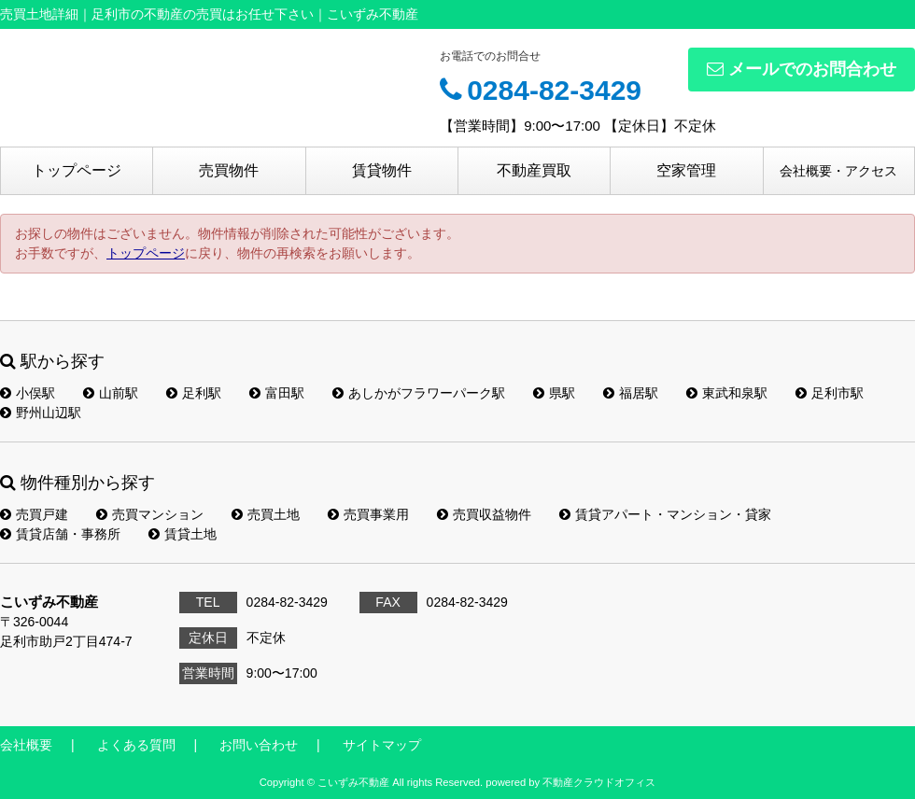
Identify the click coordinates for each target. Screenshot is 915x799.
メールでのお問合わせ (801, 69)
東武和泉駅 (726, 392)
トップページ (76, 170)
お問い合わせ (258, 744)
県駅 (554, 392)
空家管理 (686, 170)
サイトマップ (382, 744)
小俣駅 (27, 392)
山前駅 (110, 392)
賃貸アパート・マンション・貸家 (665, 514)
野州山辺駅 (40, 412)
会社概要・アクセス (838, 170)
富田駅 (276, 392)
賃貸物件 (382, 170)
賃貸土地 (182, 533)
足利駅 (193, 392)
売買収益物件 (484, 514)
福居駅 (630, 392)
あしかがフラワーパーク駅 (418, 392)
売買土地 (266, 514)
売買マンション (150, 514)
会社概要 (26, 744)
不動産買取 (534, 170)
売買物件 (229, 170)
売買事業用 (368, 514)
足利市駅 (829, 392)
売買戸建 (34, 514)
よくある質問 (136, 744)
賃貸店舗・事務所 (60, 533)
